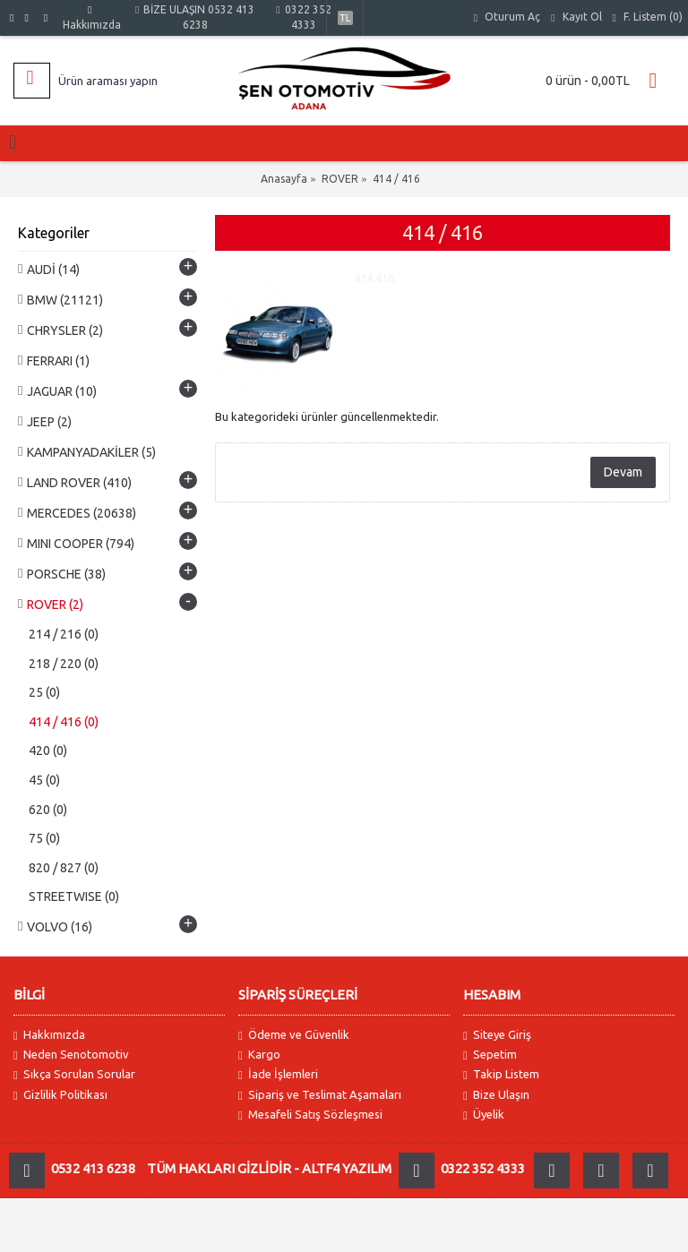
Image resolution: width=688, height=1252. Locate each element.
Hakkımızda (49, 1035)
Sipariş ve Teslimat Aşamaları (319, 1095)
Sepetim (490, 1054)
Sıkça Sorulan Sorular (74, 1074)
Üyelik (483, 1114)
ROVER (340, 178)
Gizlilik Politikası (60, 1095)
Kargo (259, 1054)
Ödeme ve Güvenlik (293, 1035)
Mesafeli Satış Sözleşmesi (310, 1114)
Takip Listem (501, 1074)
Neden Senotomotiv (71, 1054)
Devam (623, 472)
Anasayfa (284, 178)
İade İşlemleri (278, 1074)
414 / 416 (396, 178)
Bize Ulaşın (496, 1095)
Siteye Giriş (497, 1035)
